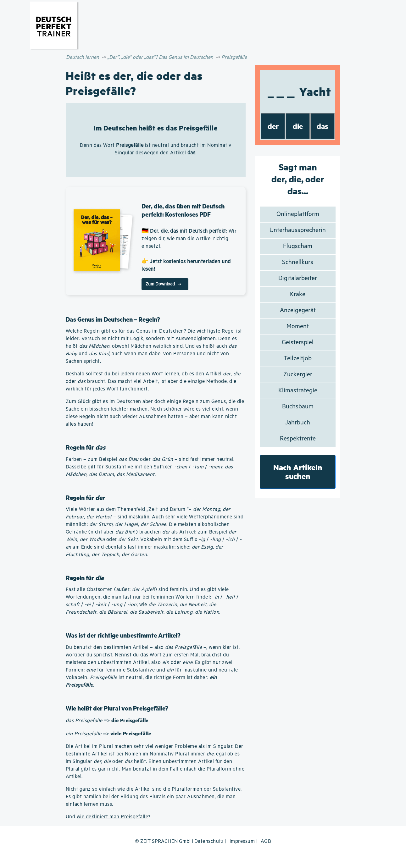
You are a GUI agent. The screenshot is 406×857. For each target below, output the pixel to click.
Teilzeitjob (298, 358)
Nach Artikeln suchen (297, 471)
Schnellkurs (297, 262)
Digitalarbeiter (297, 278)
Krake (297, 294)
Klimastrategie (297, 390)
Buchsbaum (298, 406)
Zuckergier (297, 374)
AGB (266, 841)
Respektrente (298, 438)
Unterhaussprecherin (298, 230)
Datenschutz (209, 841)
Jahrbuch (297, 422)
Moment (297, 326)
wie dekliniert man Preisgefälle (112, 817)
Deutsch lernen (82, 57)
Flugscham (297, 246)
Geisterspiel (298, 342)
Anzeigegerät (298, 310)
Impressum (242, 841)
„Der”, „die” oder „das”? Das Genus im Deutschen (160, 57)
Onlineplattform (297, 214)
